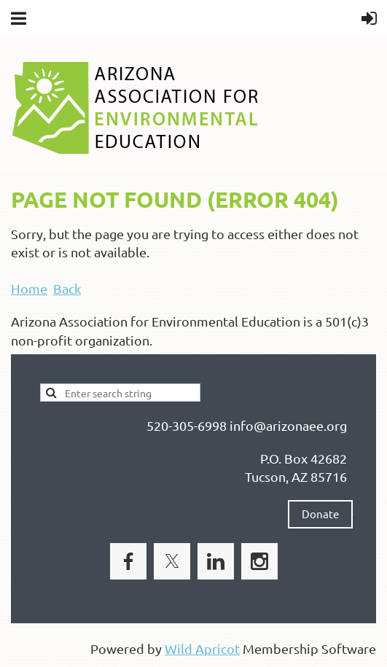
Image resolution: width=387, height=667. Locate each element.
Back (67, 288)
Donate (320, 513)
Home (29, 288)
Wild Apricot (202, 648)
